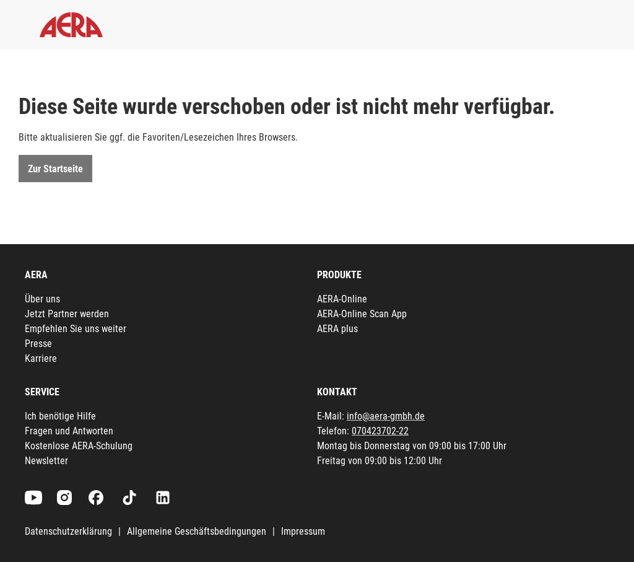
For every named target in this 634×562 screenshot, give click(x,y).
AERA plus (337, 329)
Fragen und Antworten (69, 431)
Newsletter (46, 461)
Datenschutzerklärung (68, 531)
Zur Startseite (55, 169)
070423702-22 (380, 431)
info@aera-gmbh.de (386, 416)
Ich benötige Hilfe (60, 416)
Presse (38, 343)
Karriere (41, 358)
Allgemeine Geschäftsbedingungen (196, 531)
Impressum (303, 531)
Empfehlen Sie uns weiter (75, 329)
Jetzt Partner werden (67, 314)
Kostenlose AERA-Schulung (78, 446)
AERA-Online (342, 299)
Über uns (42, 299)
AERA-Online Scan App (362, 314)
